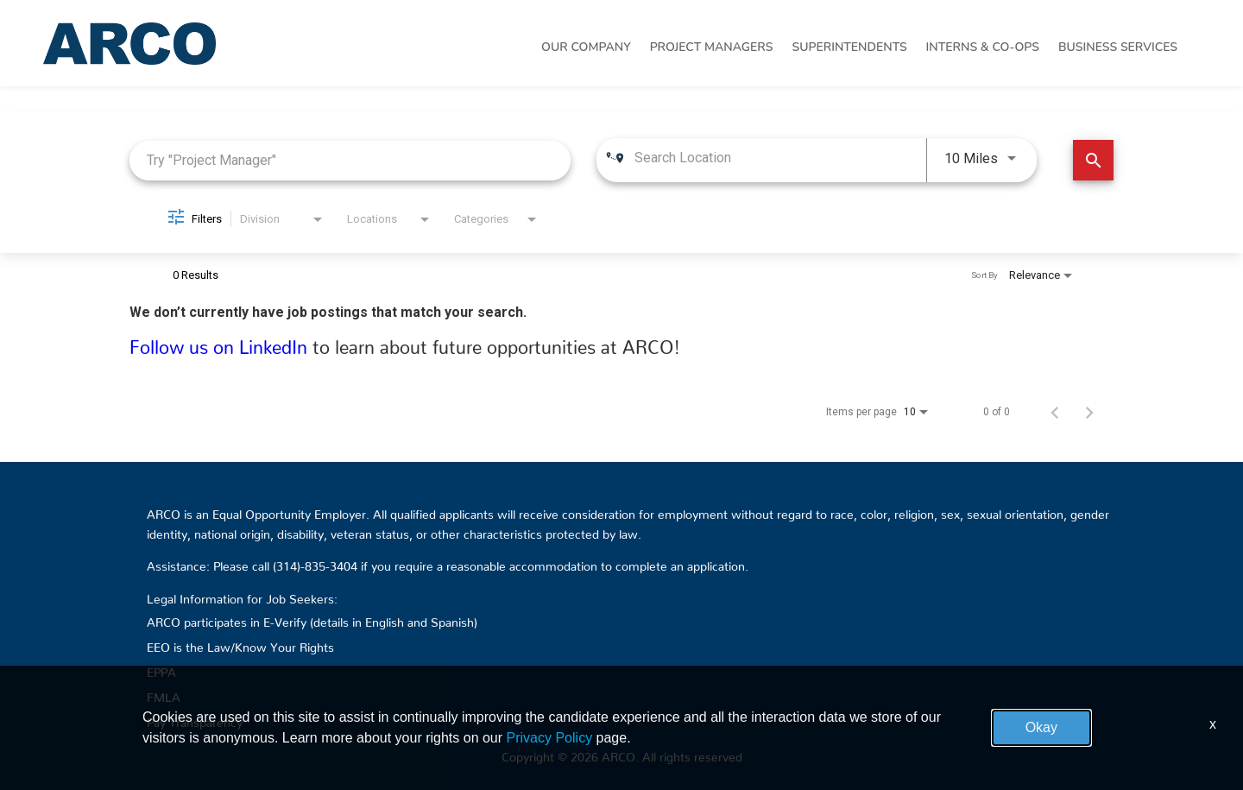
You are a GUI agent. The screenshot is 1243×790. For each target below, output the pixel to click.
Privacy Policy (550, 737)
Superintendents (849, 47)
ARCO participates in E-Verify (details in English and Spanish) (312, 619)
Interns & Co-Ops (982, 47)
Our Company (586, 47)
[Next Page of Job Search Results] (1089, 412)
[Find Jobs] (1093, 160)
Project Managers (711, 47)
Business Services (1117, 47)
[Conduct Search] (1093, 160)
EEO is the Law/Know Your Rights (240, 644)
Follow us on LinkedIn (220, 343)
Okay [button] (1041, 727)
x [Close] (1212, 724)
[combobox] (350, 160)
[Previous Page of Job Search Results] (1055, 412)
